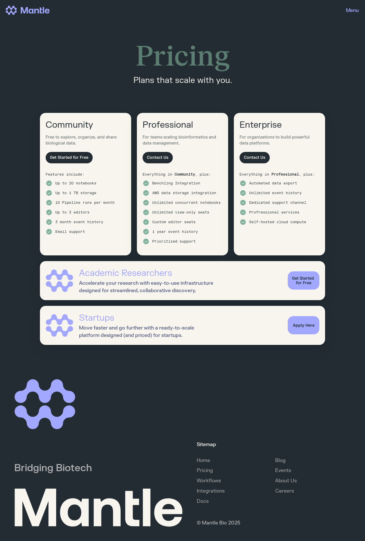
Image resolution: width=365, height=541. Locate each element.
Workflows (209, 481)
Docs (203, 501)
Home (203, 460)
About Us (286, 481)
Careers (284, 491)
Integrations (211, 491)
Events (283, 470)
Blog (280, 460)
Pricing (205, 470)
